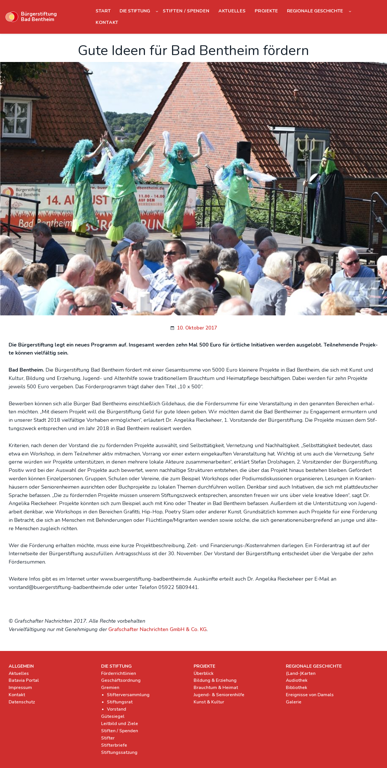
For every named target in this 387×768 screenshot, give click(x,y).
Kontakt (17, 695)
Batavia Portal (24, 680)
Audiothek (296, 680)
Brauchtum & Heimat (216, 687)
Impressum (20, 687)
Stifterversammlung (128, 695)
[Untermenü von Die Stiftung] (157, 11)
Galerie (293, 702)
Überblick (204, 673)
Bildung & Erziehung (215, 680)
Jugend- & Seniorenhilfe (219, 695)
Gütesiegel (112, 716)
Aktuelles (19, 673)
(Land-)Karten (301, 673)
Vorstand (116, 709)
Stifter (108, 738)
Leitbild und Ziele (119, 723)
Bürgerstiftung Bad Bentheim (39, 17)
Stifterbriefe (114, 745)
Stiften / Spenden (119, 731)
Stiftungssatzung (119, 752)
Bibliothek (296, 687)
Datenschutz (22, 702)
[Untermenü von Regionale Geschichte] (350, 11)
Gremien (110, 687)
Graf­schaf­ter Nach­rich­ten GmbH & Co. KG (157, 629)
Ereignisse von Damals (310, 695)
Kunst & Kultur (209, 702)
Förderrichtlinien (118, 673)
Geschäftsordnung (121, 680)
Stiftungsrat (120, 702)
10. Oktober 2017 (197, 328)
